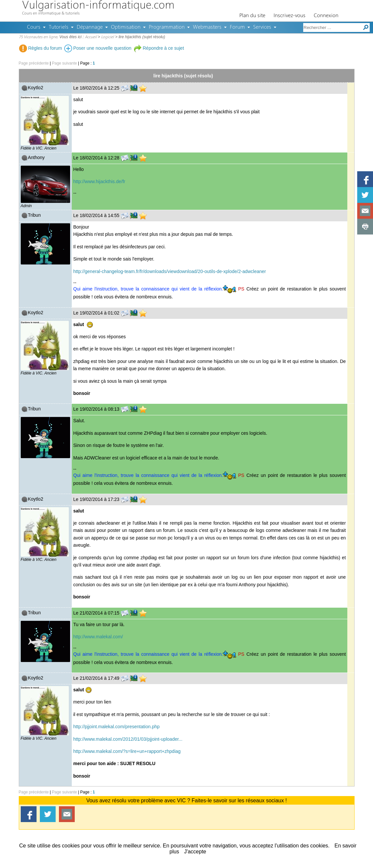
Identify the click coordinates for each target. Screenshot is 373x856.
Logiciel (107, 37)
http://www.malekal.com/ (98, 636)
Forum (237, 27)
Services (262, 27)
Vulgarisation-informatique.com (98, 6)
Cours (33, 27)
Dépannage (90, 27)
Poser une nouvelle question (98, 48)
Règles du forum (40, 48)
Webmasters (207, 27)
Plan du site (252, 15)
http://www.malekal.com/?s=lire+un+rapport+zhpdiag (127, 751)
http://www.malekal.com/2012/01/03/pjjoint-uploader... (128, 739)
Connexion (326, 15)
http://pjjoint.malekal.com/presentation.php (116, 726)
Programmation (167, 27)
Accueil (91, 37)
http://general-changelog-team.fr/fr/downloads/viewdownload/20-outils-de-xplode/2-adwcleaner (169, 271)
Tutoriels (58, 27)
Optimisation (126, 27)
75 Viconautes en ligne (38, 37)
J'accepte (195, 851)
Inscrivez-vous (290, 15)
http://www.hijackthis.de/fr (99, 181)
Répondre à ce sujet (159, 48)
